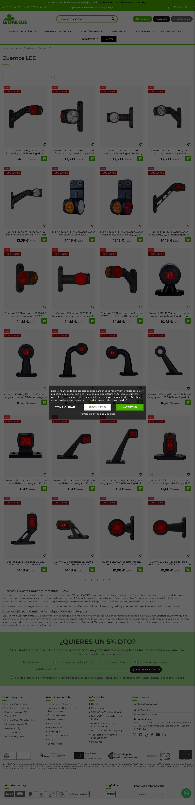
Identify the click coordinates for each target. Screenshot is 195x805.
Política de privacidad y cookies (97, 413)
